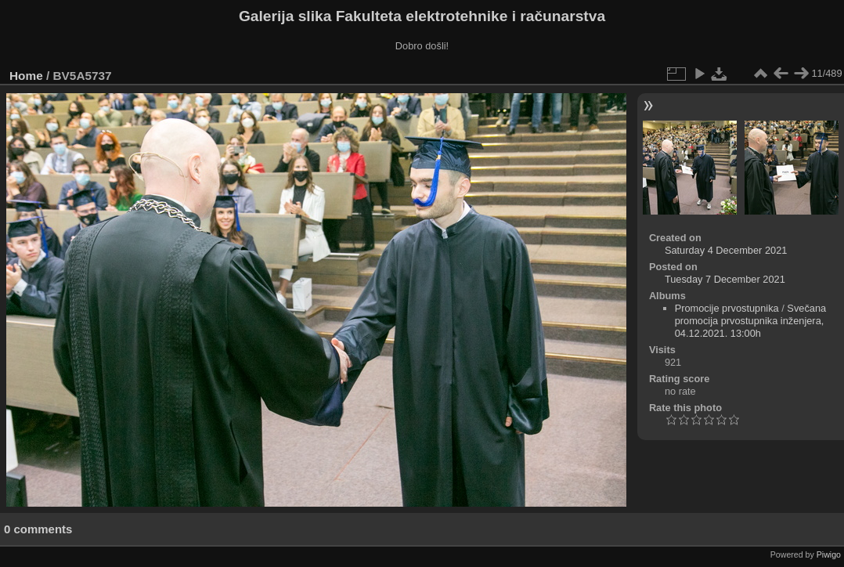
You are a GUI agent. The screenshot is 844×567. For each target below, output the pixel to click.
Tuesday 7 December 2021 (725, 279)
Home (26, 75)
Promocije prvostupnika (727, 308)
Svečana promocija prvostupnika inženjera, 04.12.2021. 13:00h (751, 320)
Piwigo (829, 554)
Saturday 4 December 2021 (726, 250)
